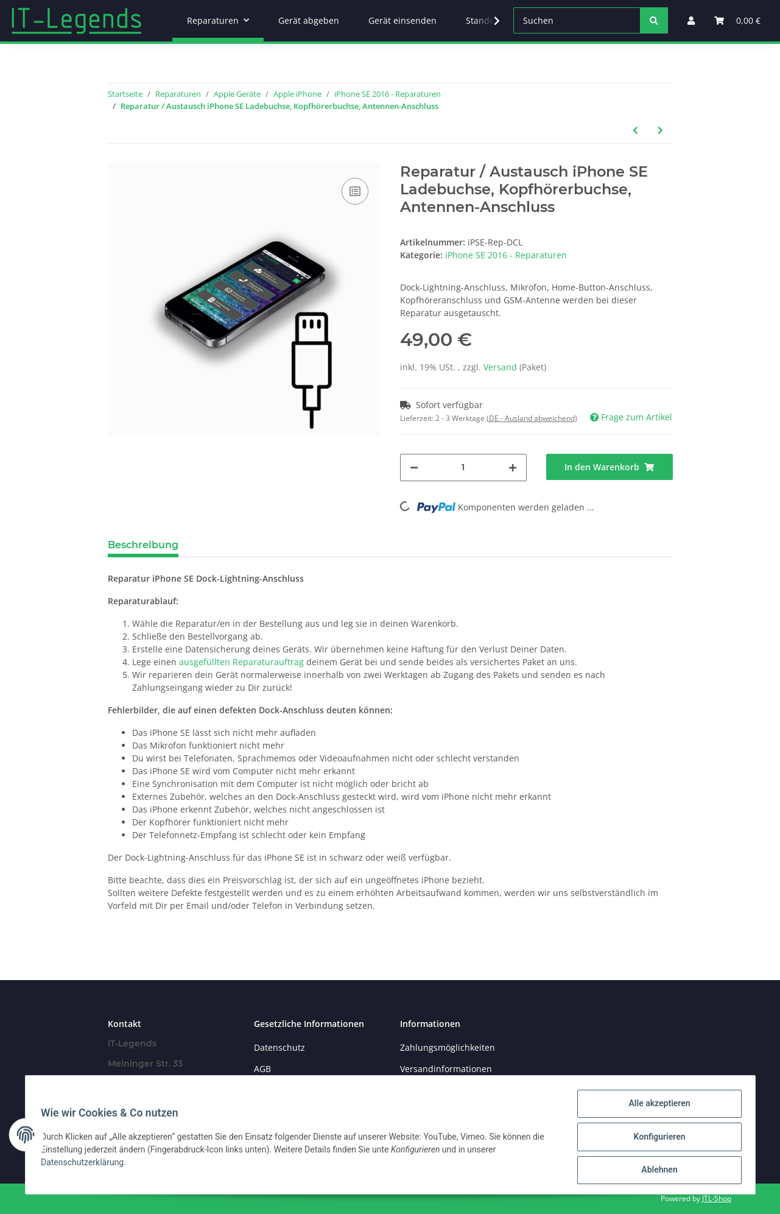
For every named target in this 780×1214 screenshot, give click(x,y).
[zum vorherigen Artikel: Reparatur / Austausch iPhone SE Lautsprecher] (635, 130)
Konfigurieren (655, 1139)
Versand (501, 367)
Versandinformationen (446, 1069)
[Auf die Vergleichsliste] (355, 191)
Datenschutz (279, 1047)
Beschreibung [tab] (143, 545)
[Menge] (463, 467)
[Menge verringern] (414, 467)
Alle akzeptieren (655, 1107)
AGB (262, 1069)
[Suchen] (577, 20)
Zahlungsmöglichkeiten (447, 1047)
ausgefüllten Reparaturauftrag (241, 662)
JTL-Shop (716, 1198)
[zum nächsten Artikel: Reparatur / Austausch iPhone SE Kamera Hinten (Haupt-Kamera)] (660, 130)
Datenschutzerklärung (86, 1165)
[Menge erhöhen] (512, 467)
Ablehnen (655, 1171)
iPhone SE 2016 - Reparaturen (506, 255)
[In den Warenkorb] (609, 467)
